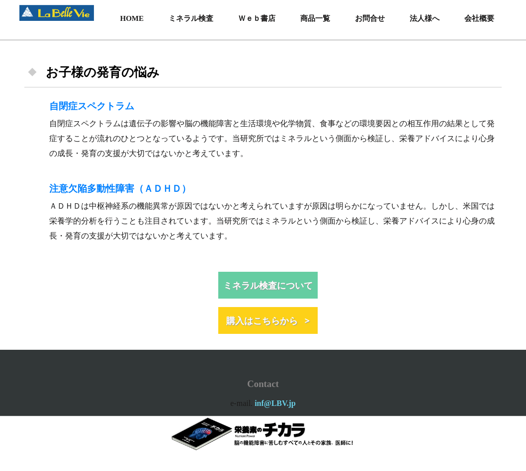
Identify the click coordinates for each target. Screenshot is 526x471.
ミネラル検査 (191, 18)
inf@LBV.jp (275, 403)
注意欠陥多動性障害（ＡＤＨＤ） (120, 188)
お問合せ (370, 18)
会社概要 (479, 18)
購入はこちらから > (268, 320)
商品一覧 (315, 18)
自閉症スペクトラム (91, 106)
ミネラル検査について (268, 285)
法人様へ (424, 18)
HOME (132, 18)
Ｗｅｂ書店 (256, 18)
